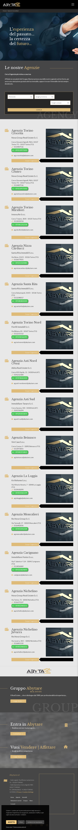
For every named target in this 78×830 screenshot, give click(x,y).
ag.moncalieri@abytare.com (24, 528)
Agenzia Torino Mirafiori (22, 203)
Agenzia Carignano (24, 546)
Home (4, 11)
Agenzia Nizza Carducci (21, 241)
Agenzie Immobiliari (13, 11)
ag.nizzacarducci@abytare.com (25, 262)
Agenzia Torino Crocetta (22, 126)
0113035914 (18, 215)
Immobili (24, 791)
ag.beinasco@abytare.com (24, 451)
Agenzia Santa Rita (24, 278)
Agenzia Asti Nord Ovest (24, 356)
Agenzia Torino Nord (26, 316)
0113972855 (18, 443)
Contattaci (18, 728)
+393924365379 (21, 487)
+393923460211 (21, 599)
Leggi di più (18, 695)
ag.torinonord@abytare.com (24, 336)
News (31, 794)
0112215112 (18, 327)
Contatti (13, 798)
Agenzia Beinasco (23, 431)
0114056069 (18, 560)
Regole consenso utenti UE (19, 827)
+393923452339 (21, 523)
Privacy (19, 786)
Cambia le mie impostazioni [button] (34, 822)
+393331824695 (21, 564)
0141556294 (18, 404)
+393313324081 (21, 257)
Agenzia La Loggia (24, 470)
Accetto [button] (11, 822)
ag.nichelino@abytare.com (24, 605)
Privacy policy (9, 827)
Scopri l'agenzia (30, 155)
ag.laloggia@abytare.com (23, 492)
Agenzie (18, 791)
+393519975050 (21, 144)
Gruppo (25, 794)
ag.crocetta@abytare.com (23, 149)
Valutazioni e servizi (16, 794)
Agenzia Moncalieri (25, 508)
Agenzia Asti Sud (23, 393)
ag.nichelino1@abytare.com (24, 646)
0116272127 (18, 596)
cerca (39, 104)
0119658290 (18, 483)
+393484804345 (21, 295)
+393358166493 (21, 331)
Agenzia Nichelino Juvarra (24, 625)
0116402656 (18, 519)
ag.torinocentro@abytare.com (25, 188)
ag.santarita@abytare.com (24, 300)
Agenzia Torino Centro (22, 164)
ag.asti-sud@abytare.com (23, 413)
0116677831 (18, 253)
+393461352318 (21, 218)
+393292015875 (21, 408)
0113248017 (18, 292)
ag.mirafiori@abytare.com (23, 224)
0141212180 (18, 369)
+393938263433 (21, 372)
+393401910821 (21, 446)
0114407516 (18, 141)
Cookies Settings (28, 786)
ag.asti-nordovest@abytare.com (26, 377)
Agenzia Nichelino (24, 585)
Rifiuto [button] (21, 822)
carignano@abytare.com (23, 569)
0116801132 (18, 637)
